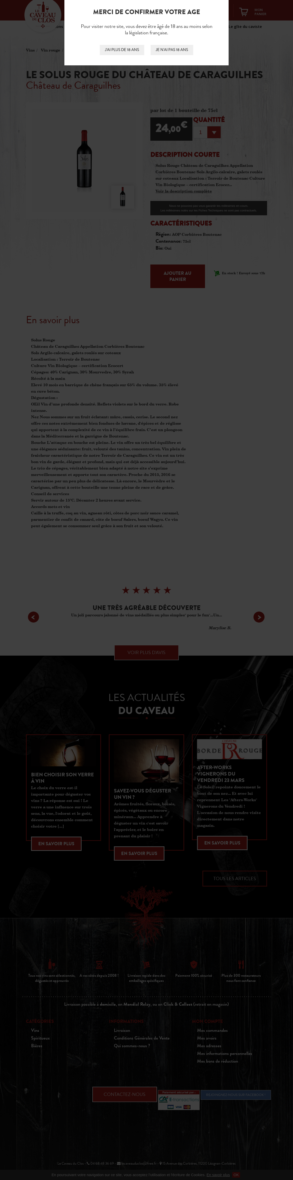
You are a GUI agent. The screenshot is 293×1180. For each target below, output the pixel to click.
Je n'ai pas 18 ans (172, 50)
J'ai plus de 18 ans (122, 50)
